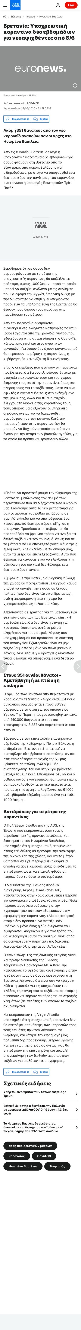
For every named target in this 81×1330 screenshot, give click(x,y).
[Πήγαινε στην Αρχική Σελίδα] (15, 5)
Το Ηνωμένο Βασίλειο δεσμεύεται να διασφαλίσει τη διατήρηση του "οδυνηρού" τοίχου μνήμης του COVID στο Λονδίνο (33, 1127)
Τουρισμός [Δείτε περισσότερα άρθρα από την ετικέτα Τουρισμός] (57, 1166)
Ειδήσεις (16, 16)
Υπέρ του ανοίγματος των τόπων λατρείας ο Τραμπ (34, 1093)
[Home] (4, 16)
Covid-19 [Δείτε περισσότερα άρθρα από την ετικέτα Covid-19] (44, 1156)
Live (71, 5)
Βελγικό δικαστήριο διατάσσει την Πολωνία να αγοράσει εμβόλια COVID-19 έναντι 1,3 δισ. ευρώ (35, 1109)
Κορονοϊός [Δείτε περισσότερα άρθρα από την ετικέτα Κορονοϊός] (17, 1156)
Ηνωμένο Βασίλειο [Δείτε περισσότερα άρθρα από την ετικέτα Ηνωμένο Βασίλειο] (23, 1166)
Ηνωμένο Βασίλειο (50, 16)
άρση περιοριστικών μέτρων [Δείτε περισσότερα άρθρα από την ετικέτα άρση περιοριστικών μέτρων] (30, 1146)
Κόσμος (30, 16)
